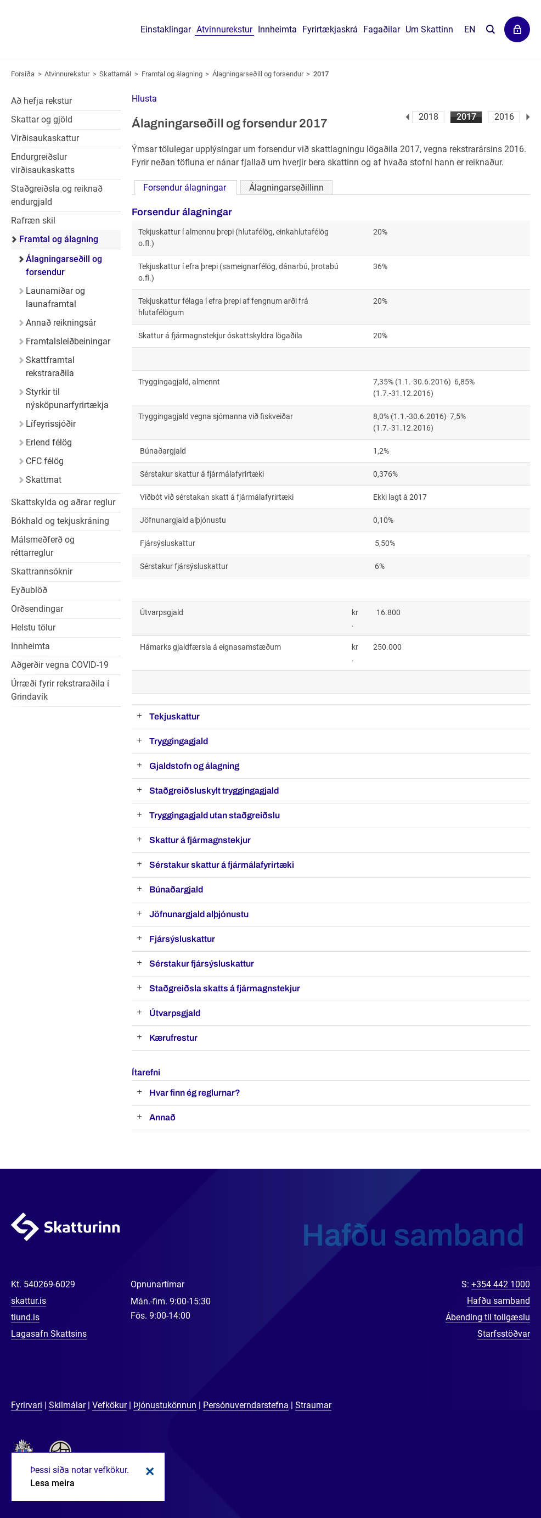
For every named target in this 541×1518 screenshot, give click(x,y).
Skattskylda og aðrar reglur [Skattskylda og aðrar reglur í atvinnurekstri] (63, 502)
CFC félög (45, 461)
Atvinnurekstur (66, 74)
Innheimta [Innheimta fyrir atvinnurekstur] (30, 646)
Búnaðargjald (176, 889)
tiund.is (25, 1317)
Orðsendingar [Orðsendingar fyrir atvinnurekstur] (37, 609)
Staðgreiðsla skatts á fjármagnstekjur (224, 988)
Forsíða (23, 74)
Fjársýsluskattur (182, 939)
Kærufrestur (173, 1037)
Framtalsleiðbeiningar (68, 341)
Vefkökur (109, 1405)
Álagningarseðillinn (286, 187)
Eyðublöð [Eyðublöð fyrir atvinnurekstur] (29, 590)
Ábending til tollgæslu (488, 1317)
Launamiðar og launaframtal (55, 297)
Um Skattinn (429, 29)
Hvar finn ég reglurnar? (194, 1092)
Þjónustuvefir (517, 29)
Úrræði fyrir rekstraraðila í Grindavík (60, 690)
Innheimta (277, 29)
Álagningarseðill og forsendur (257, 74)
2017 (466, 116)
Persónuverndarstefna (246, 1405)
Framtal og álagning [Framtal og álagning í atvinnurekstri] (58, 239)
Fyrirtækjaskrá (330, 29)
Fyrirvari (26, 1405)
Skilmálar (67, 1405)
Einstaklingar (165, 29)
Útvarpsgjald (174, 1013)
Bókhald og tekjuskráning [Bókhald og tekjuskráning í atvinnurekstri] (60, 521)
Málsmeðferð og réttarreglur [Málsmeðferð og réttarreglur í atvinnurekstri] (43, 546)
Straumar (313, 1405)
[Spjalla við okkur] (497, 1474)
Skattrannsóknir (41, 571)
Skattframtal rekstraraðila (50, 366)
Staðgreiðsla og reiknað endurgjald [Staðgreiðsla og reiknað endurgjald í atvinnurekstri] (57, 195)
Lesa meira (52, 1483)
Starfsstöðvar (503, 1334)
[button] (144, 98)
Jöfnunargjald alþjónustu (199, 914)
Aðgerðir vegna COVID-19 (60, 665)
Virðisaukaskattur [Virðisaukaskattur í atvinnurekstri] (45, 138)
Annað (162, 1117)
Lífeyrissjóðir (51, 423)
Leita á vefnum (490, 30)
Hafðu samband (498, 1301)
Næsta (528, 117)
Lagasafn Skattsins (49, 1334)
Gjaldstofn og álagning (194, 766)
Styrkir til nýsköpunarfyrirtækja (67, 398)
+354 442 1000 (500, 1284)
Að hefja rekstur (41, 101)
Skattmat (43, 480)
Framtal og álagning (172, 74)
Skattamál (115, 74)
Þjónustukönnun (164, 1405)
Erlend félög (49, 442)
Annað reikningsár (61, 322)
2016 (504, 116)
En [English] (469, 29)
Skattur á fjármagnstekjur (200, 840)
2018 (428, 116)
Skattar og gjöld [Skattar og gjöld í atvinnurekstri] (41, 119)
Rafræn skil (33, 220)
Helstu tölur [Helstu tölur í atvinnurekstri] (33, 627)
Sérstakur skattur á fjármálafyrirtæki (221, 864)
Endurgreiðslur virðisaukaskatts (43, 163)
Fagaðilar (381, 29)
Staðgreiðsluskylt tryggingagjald (214, 790)
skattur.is (28, 1301)
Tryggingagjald (178, 741)
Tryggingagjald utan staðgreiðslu (214, 815)
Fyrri (407, 117)
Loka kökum (148, 1471)
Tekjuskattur (174, 716)
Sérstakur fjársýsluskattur (201, 963)
